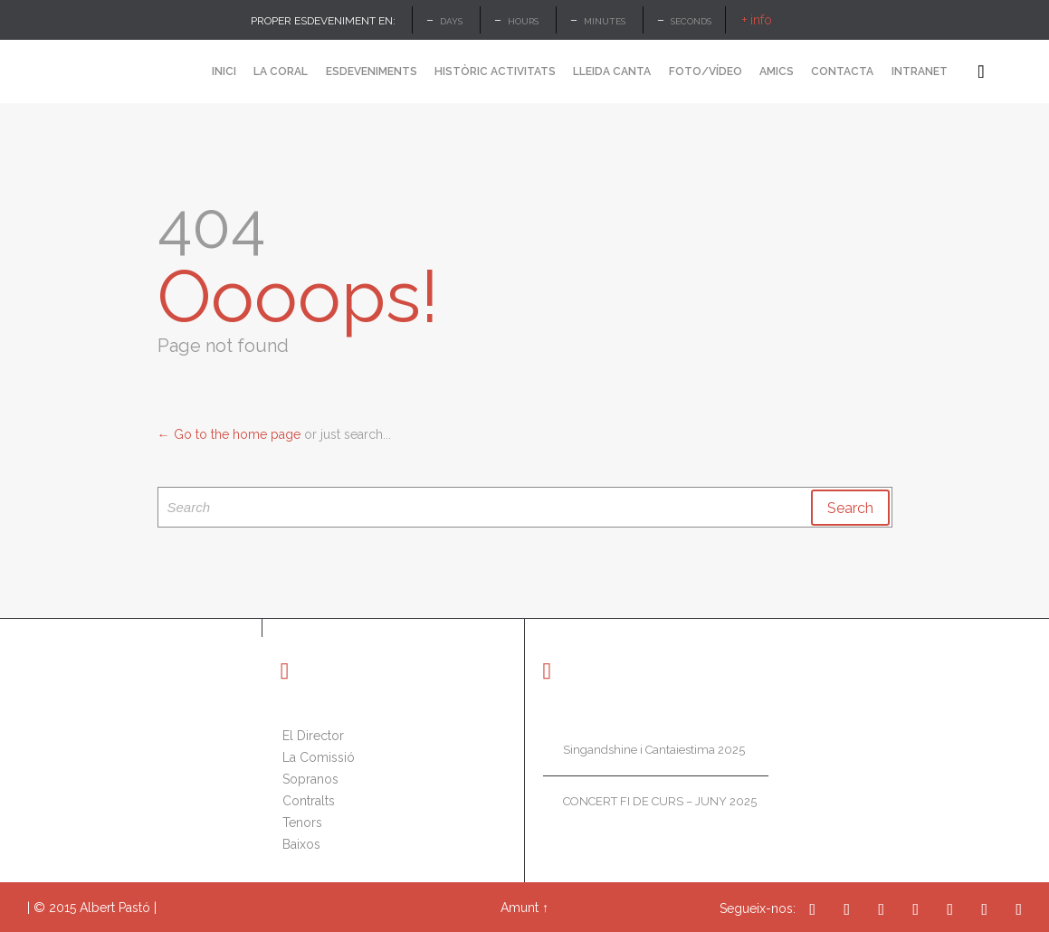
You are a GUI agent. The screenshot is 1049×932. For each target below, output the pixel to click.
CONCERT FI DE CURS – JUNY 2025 (660, 801)
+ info (757, 20)
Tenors (302, 822)
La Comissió (318, 757)
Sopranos (310, 779)
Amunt (520, 907)
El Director (313, 735)
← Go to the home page (228, 434)
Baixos (301, 844)
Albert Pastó (115, 907)
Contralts (308, 801)
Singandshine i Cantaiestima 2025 (654, 749)
